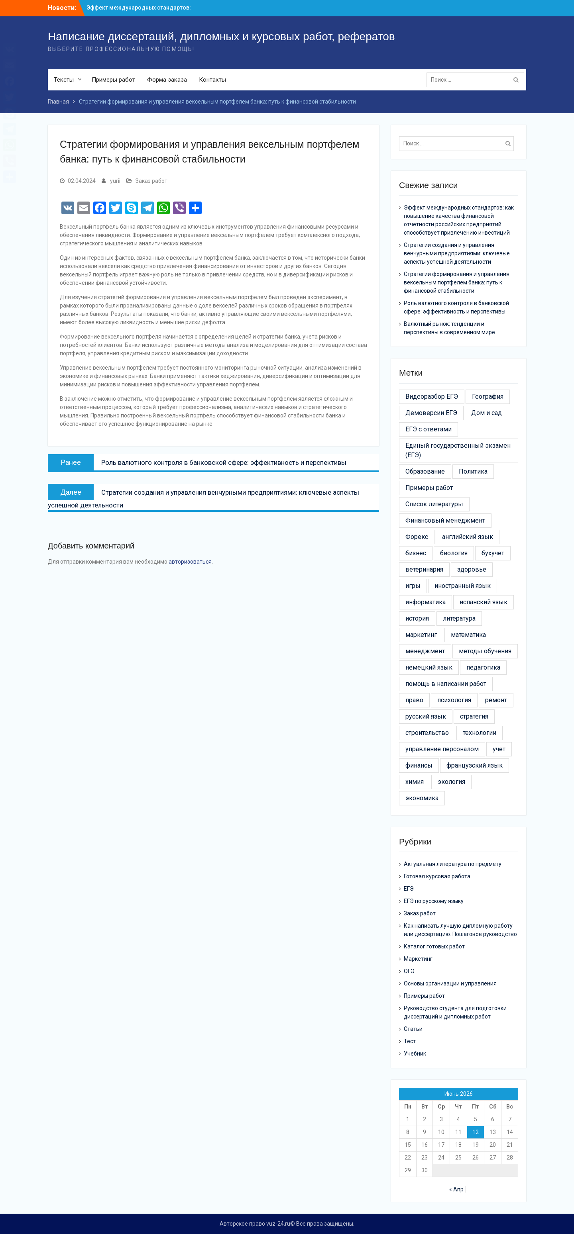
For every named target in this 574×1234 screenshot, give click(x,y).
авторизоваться (190, 561)
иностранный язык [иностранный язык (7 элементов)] (462, 586)
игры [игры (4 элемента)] (413, 586)
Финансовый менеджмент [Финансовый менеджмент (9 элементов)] (445, 520)
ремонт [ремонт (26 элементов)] (496, 700)
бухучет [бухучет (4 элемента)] (493, 553)
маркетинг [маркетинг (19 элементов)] (421, 635)
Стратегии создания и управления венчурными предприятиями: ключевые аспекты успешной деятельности (457, 253)
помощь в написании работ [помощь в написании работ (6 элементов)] (445, 684)
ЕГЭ (409, 888)
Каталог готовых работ (434, 946)
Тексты (64, 79)
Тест (410, 1041)
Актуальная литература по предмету (452, 864)
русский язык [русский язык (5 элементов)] (425, 716)
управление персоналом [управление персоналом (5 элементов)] (442, 749)
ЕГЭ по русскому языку (434, 901)
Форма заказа (167, 79)
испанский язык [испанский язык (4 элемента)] (483, 602)
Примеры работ (113, 79)
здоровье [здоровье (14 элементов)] (471, 569)
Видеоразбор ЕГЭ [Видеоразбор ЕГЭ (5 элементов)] (431, 396)
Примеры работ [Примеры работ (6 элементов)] (429, 488)
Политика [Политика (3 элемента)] (473, 471)
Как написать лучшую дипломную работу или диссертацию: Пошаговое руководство (460, 930)
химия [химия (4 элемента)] (414, 781)
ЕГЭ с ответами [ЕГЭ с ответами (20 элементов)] (428, 429)
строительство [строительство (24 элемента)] (427, 732)
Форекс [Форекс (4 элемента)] (416, 537)
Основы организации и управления (450, 983)
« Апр (456, 1189)
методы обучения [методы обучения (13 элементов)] (485, 651)
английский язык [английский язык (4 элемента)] (467, 537)
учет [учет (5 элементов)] (499, 749)
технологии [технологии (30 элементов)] (479, 732)
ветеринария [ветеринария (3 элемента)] (424, 569)
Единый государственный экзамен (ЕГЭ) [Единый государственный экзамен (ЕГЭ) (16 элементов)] (458, 450)
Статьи (413, 1029)
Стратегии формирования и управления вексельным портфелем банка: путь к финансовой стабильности (456, 282)
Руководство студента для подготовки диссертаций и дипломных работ (455, 1012)
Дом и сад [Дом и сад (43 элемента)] (486, 413)
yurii (115, 181)
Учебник (415, 1053)
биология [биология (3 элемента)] (454, 553)
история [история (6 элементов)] (417, 618)
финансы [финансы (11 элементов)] (418, 765)
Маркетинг (418, 959)
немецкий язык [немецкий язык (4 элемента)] (428, 667)
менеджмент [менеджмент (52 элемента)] (425, 651)
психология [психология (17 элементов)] (454, 700)
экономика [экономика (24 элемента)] (421, 798)
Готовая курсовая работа (437, 876)
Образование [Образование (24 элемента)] (425, 471)
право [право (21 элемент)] (414, 700)
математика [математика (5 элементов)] (468, 635)
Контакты (212, 79)
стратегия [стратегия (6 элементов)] (474, 716)
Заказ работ (151, 181)
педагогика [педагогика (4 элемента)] (483, 667)
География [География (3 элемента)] (487, 396)
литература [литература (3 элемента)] (459, 618)
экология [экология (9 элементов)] (451, 781)
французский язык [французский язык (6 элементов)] (474, 765)
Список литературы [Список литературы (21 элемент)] (434, 504)
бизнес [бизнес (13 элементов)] (415, 553)
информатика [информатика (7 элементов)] (425, 602)
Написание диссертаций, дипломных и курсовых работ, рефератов (221, 36)
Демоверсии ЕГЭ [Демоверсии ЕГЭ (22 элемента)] (431, 413)
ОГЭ (409, 971)
